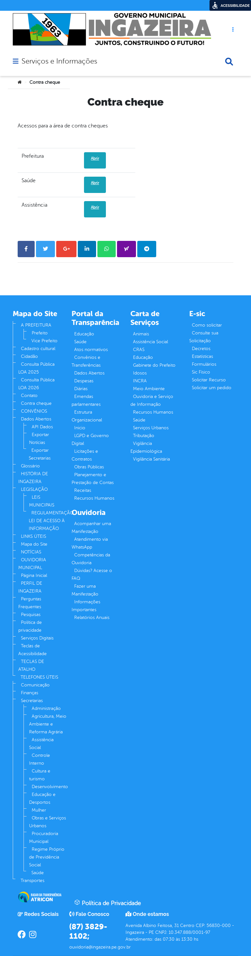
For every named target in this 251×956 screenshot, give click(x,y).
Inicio (79, 427)
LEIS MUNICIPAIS (41, 501)
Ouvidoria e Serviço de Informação (151, 400)
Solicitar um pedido (211, 387)
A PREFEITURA (36, 325)
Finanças (29, 692)
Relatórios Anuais (91, 617)
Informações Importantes (86, 605)
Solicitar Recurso (209, 379)
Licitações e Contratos (85, 455)
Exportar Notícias (39, 438)
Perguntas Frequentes (29, 602)
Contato (29, 395)
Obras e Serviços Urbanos (47, 822)
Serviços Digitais (37, 638)
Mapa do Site (34, 544)
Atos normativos (91, 349)
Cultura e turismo (39, 775)
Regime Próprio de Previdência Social (46, 857)
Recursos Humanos (94, 498)
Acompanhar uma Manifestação (91, 527)
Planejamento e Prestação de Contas (93, 478)
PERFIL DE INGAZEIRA (30, 587)
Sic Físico (201, 372)
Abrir (95, 158)
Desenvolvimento (50, 786)
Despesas (83, 380)
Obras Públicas (89, 466)
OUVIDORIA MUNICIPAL (32, 563)
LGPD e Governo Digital (90, 439)
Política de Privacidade (107, 902)
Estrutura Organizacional (87, 416)
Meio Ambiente (149, 388)
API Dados (42, 426)
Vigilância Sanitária (151, 459)
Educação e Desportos (42, 798)
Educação (84, 333)
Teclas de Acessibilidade (32, 649)
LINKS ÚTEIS (33, 536)
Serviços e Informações (59, 61)
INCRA (140, 380)
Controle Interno (39, 759)
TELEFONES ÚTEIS (39, 677)
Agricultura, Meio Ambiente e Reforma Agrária (47, 724)
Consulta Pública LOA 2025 (36, 368)
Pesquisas (31, 614)
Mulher (39, 810)
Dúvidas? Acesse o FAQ (92, 574)
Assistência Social (41, 743)
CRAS (138, 349)
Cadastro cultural (38, 348)
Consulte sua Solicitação (203, 337)
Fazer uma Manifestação (85, 590)
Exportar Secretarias (40, 454)
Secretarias (32, 700)
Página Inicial (34, 575)
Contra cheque (36, 403)
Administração (46, 708)
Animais (141, 333)
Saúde (37, 872)
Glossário (30, 465)
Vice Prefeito (44, 340)
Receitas (82, 490)
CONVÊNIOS (34, 411)
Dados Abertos (36, 419)
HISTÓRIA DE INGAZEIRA (33, 477)
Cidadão (29, 356)
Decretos (201, 348)
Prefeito (40, 333)
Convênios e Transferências (86, 361)
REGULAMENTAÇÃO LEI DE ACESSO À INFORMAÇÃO (51, 520)
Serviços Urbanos (151, 427)
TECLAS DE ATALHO (31, 665)
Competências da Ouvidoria (91, 558)
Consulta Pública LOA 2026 (36, 383)
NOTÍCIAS (31, 552)
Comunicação (35, 685)
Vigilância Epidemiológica (146, 447)
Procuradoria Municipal (43, 837)
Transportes (32, 880)
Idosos (140, 373)
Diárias (81, 388)
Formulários (204, 364)
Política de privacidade (30, 626)
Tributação (143, 435)
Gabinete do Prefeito (154, 365)
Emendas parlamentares (86, 400)
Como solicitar (207, 325)
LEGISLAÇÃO (34, 489)
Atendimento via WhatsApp (90, 543)
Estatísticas (202, 356)
